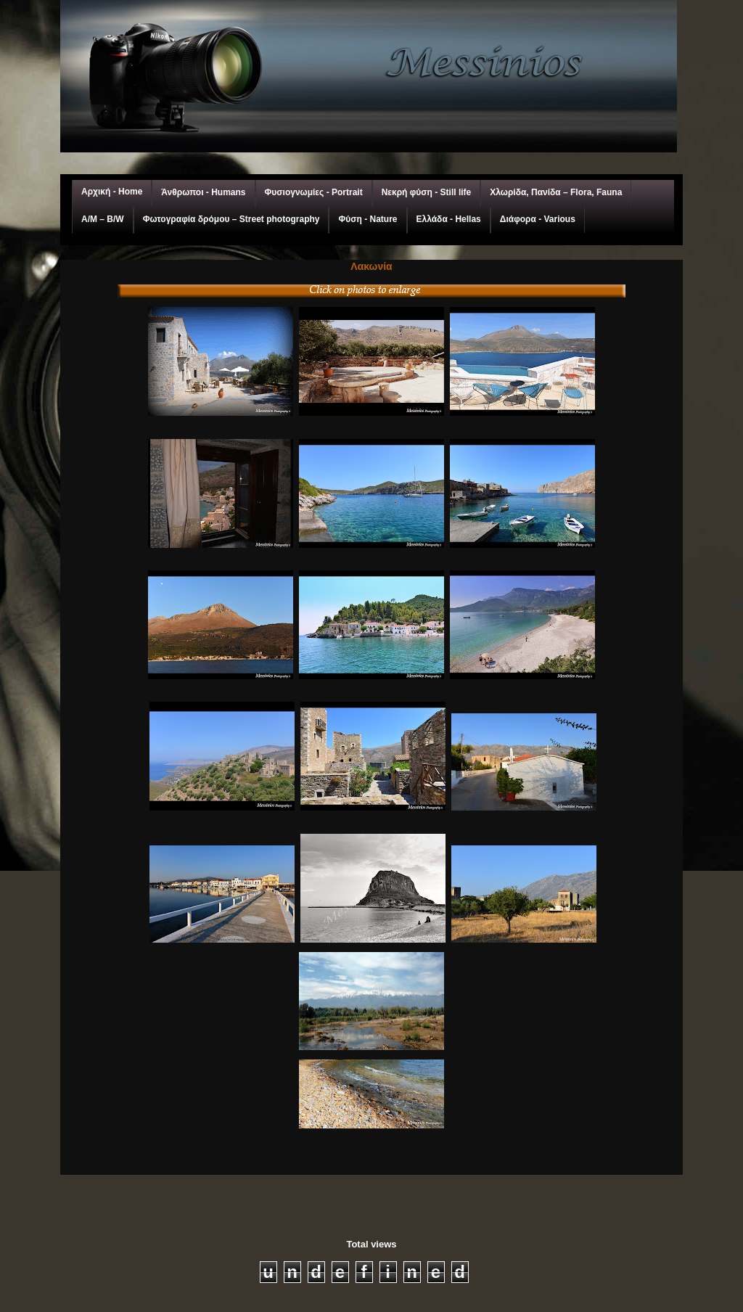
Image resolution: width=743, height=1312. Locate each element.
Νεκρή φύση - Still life (427, 192)
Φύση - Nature (367, 219)
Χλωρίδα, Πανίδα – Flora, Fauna (556, 192)
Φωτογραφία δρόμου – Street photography (231, 219)
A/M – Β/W (102, 219)
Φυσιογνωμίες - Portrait (314, 192)
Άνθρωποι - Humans (203, 192)
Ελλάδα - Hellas (448, 219)
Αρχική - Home (111, 191)
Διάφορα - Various (537, 219)
